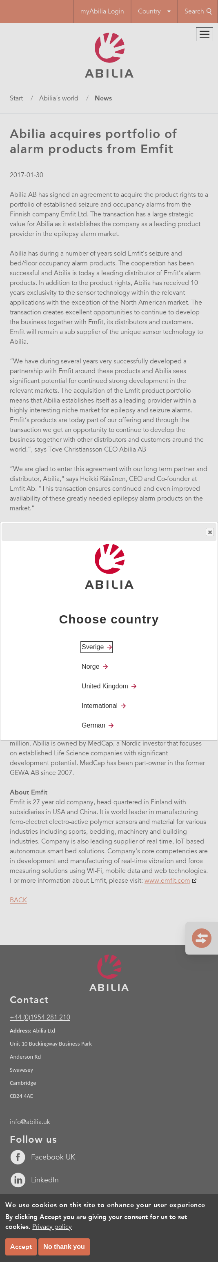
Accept (21, 1247)
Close (209, 532)
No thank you (64, 1246)
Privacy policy (52, 1227)
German (93, 725)
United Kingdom (105, 686)
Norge (91, 666)
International (100, 705)
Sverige (93, 646)
